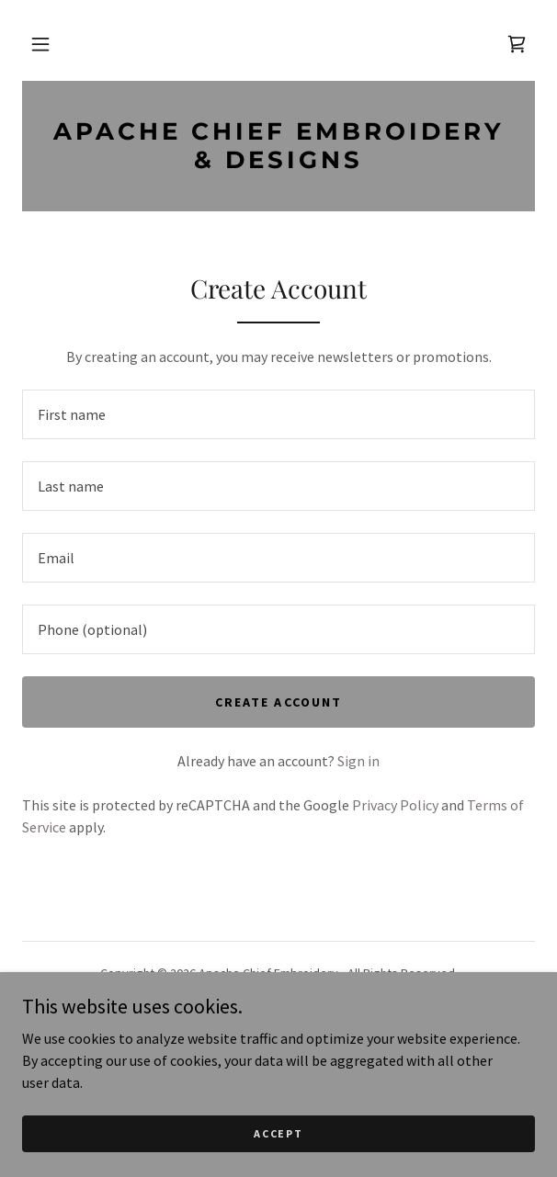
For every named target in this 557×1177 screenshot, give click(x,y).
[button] (40, 44)
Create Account (278, 702)
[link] (516, 44)
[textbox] (278, 414)
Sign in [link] (358, 761)
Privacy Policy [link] (395, 805)
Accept (278, 1133)
